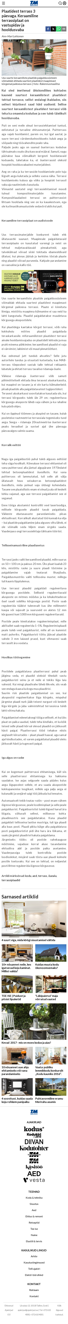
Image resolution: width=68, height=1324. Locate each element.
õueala (52, 876)
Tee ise (34, 1228)
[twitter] (53, 29)
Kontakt (34, 1296)
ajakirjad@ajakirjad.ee (28, 1310)
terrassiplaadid (11, 880)
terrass (42, 876)
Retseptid (34, 1222)
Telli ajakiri (34, 1268)
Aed (34, 1210)
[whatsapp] (58, 29)
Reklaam (34, 1289)
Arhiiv (34, 1256)
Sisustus (34, 1203)
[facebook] (48, 29)
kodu (28, 876)
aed (34, 876)
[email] (63, 29)
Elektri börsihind (34, 1274)
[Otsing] (60, 3)
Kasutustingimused (34, 1262)
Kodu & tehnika (34, 1197)
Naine (34, 1234)
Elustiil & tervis (34, 1241)
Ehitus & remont (34, 1216)
